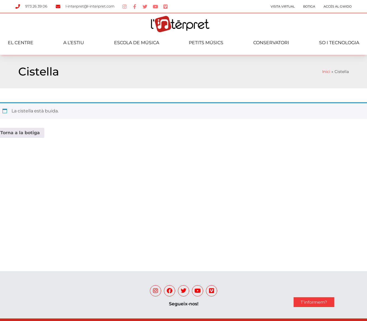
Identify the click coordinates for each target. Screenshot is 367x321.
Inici (326, 71)
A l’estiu (73, 42)
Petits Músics (206, 42)
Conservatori (271, 42)
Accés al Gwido (338, 6)
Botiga (309, 6)
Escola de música (136, 42)
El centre (20, 42)
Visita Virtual (283, 6)
